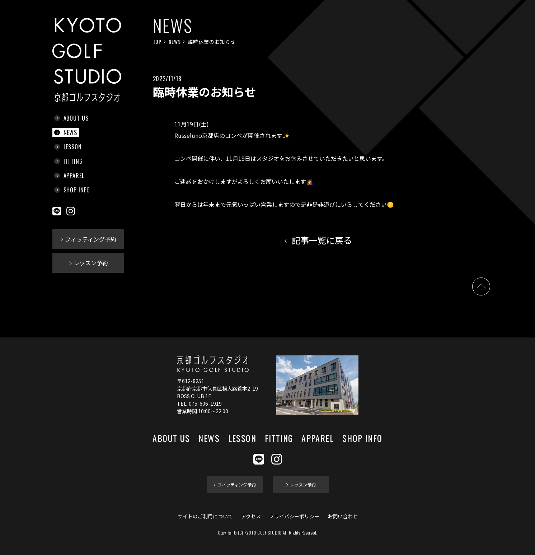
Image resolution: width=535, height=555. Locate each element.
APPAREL (74, 175)
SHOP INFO (77, 190)
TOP (157, 41)
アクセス (251, 516)
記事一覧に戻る (322, 240)
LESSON (73, 147)
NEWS (71, 132)
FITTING (73, 161)
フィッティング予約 (90, 239)
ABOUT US (76, 118)
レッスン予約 (91, 262)
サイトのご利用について (205, 516)
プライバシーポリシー (294, 516)
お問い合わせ (343, 516)
